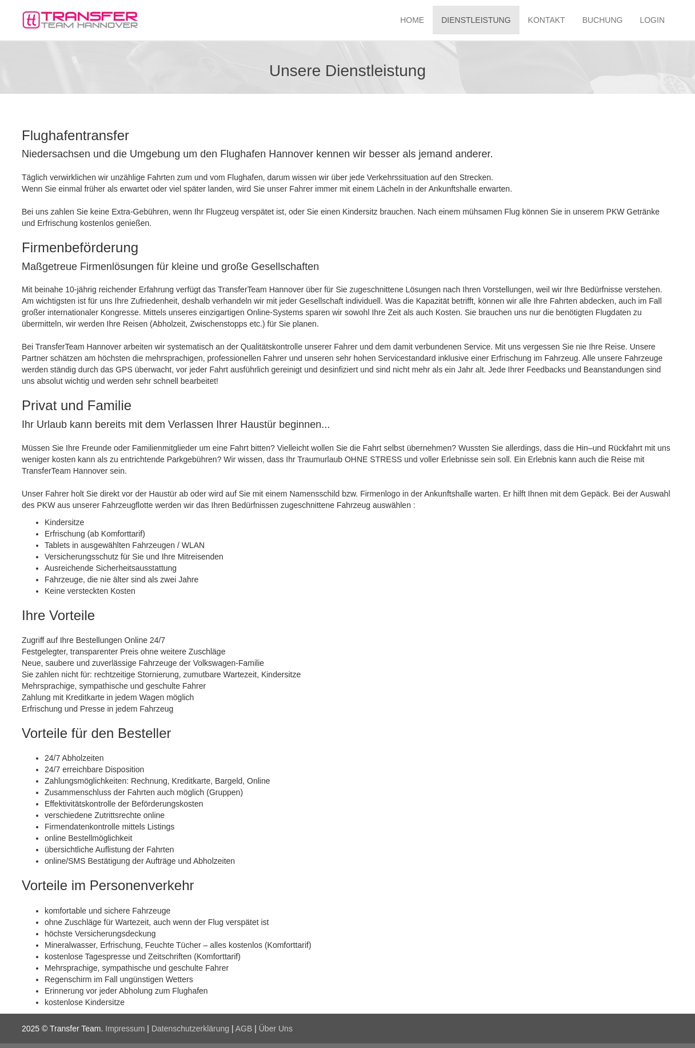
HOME (412, 20)
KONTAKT (546, 20)
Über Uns (276, 1028)
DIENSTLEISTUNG (475, 20)
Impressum (125, 1028)
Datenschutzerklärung (190, 1028)
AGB (244, 1028)
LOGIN (652, 20)
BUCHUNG (602, 20)
